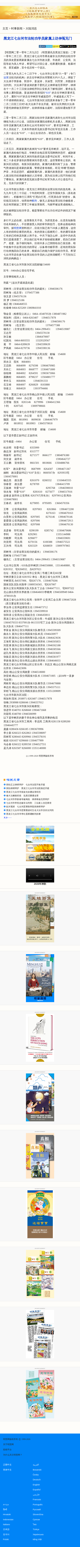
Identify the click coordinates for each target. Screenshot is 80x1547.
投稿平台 (7, 1449)
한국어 (6, 1534)
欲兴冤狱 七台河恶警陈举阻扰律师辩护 (25, 806)
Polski (6, 1539)
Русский (37, 1509)
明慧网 (18, 228)
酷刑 (34, 200)
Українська (38, 1534)
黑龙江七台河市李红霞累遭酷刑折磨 (23, 814)
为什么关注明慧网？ (12, 1455)
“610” (48, 92)
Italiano (6, 1524)
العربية (36, 1465)
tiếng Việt (37, 1539)
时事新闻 (16, 28)
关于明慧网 (8, 1444)
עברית (6, 1504)
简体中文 (7, 1470)
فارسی (36, 1494)
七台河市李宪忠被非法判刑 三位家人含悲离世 (28, 803)
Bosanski (37, 1470)
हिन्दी (5, 1509)
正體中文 (7, 1465)
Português (38, 1504)
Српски (36, 1519)
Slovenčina (38, 1514)
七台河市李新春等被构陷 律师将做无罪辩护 (27, 799)
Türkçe (36, 1529)
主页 (5, 28)
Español (36, 1490)
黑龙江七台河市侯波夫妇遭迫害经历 (23, 792)
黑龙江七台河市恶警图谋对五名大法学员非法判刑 (30, 810)
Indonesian (8, 1519)
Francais (37, 1499)
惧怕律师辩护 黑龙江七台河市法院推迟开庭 (27, 788)
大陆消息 (31, 28)
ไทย (35, 1524)
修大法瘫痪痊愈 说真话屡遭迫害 (22, 796)
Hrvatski (7, 1514)
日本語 (6, 1529)
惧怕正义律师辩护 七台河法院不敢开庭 (25, 785)
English (36, 1485)
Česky (36, 1475)
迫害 (6, 77)
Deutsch (37, 1480)
